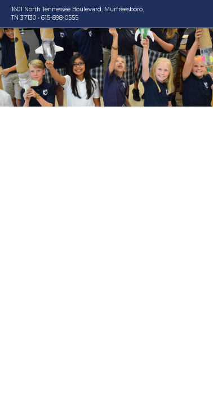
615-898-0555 (59, 17)
